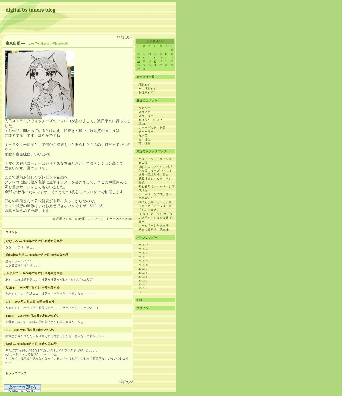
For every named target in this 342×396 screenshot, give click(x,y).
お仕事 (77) (145, 92)
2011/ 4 (142, 249)
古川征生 (144, 139)
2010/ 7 (142, 268)
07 (166, 54)
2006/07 (155, 41)
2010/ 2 (142, 284)
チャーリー (146, 131)
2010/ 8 (142, 265)
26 (155, 65)
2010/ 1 (142, 288)
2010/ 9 (142, 261)
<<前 (120, 37)
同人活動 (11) (147, 88)
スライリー (146, 116)
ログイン (142, 308)
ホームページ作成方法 (153, 225)
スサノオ (144, 112)
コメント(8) (95, 218)
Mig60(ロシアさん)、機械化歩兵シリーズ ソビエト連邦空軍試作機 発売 (155, 170)
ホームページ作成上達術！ (156, 194)
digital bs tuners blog (30, 10)
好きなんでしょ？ (150, 119)
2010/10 (143, 257)
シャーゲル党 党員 (152, 127)
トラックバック (15, 373)
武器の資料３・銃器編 (153, 229)
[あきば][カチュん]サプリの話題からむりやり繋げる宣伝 (156, 218)
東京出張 (13, 43)
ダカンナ (144, 108)
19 (155, 61)
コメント (11, 232)
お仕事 (80, 218)
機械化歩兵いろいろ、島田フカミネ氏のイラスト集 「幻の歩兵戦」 (156, 206)
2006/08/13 (145, 198)
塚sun (142, 123)
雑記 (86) (144, 84)
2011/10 (143, 245)
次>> (129, 37)
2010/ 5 (142, 276)
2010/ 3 (142, 280)
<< (148, 41)
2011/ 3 (142, 253)
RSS (139, 300)
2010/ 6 (142, 272)
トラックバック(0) (118, 218)
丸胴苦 (142, 135)
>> (162, 41)
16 (138, 61)
